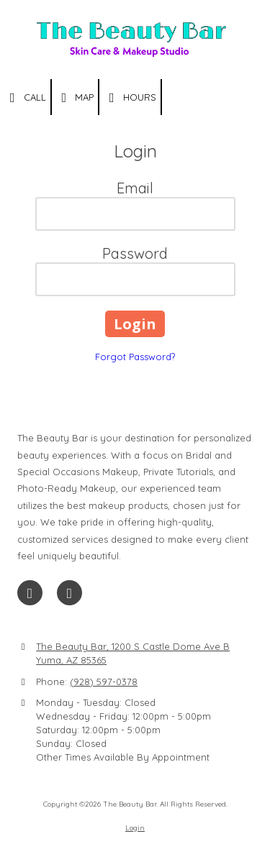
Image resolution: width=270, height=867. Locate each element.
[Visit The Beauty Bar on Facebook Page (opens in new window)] (29, 592)
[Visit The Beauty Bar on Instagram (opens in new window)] (69, 592)
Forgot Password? (135, 356)
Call (25, 97)
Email (135, 188)
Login (135, 827)
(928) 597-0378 (104, 681)
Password (135, 253)
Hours (130, 97)
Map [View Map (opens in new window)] (75, 97)
